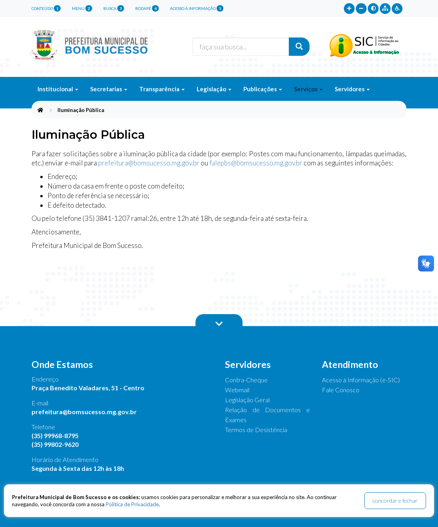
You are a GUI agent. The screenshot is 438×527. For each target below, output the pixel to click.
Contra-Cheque (246, 379)
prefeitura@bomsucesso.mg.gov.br (148, 163)
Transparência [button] (162, 88)
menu (82, 8)
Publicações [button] (262, 88)
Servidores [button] (352, 88)
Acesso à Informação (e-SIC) (361, 379)
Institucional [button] (57, 88)
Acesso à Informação (196, 8)
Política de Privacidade (132, 504)
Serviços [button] (308, 88)
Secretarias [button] (108, 88)
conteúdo (46, 8)
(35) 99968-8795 (55, 435)
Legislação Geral (247, 399)
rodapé (147, 8)
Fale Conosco (340, 389)
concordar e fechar (395, 500)
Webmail (237, 389)
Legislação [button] (214, 88)
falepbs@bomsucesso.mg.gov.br (255, 163)
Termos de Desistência (256, 429)
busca (113, 8)
